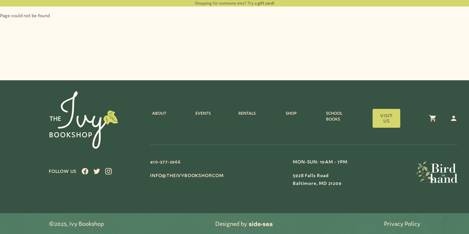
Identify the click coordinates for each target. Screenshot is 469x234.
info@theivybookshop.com (186, 175)
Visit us (386, 118)
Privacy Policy (402, 224)
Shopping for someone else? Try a (234, 3)
